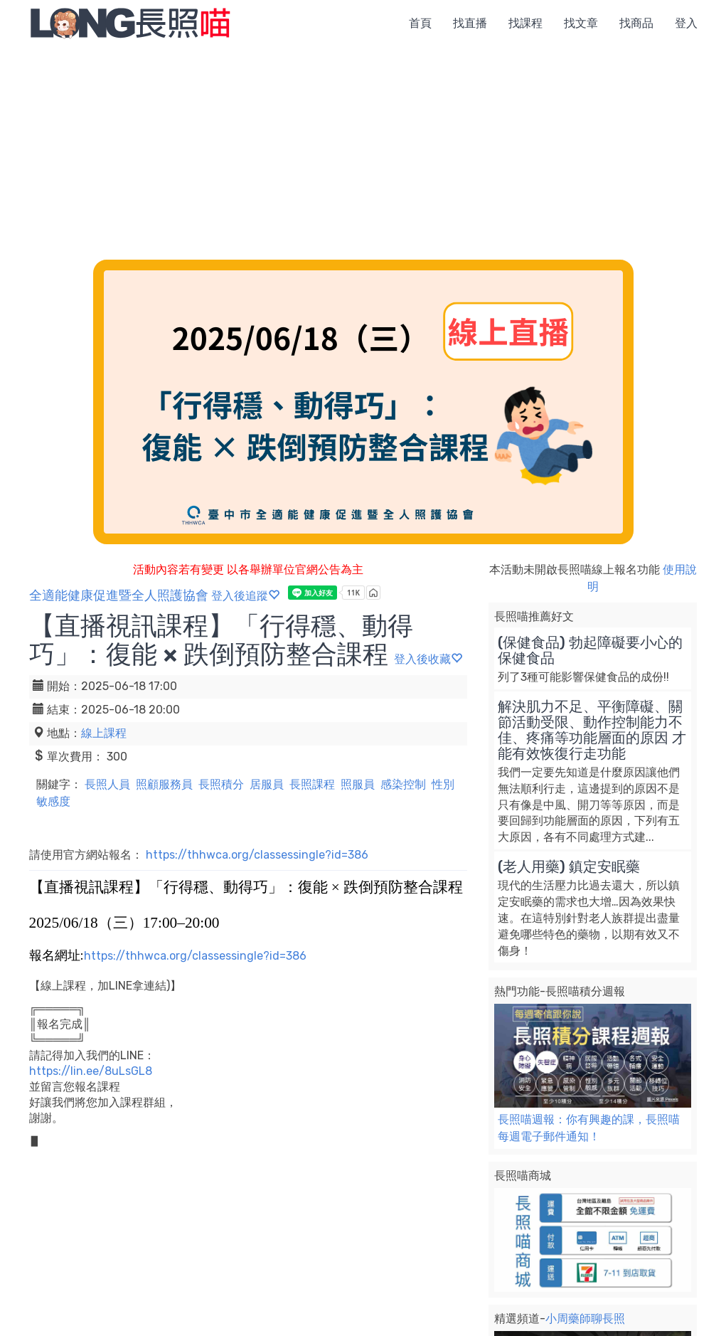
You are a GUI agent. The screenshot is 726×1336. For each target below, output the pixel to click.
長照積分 (221, 784)
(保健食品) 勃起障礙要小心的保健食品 (590, 650)
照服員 (358, 784)
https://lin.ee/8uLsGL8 (90, 1071)
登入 (686, 23)
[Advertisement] (363, 153)
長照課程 (312, 784)
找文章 (581, 23)
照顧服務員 (164, 784)
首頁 (420, 23)
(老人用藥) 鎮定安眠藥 (569, 866)
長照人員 (107, 784)
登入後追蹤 (245, 596)
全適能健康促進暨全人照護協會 (118, 595)
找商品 (636, 23)
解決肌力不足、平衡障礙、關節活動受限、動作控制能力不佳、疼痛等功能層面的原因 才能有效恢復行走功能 (592, 730)
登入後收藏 (428, 659)
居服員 (267, 784)
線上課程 (104, 733)
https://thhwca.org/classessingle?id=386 (257, 854)
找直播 (470, 23)
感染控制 (403, 784)
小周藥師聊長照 (585, 1318)
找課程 (525, 23)
